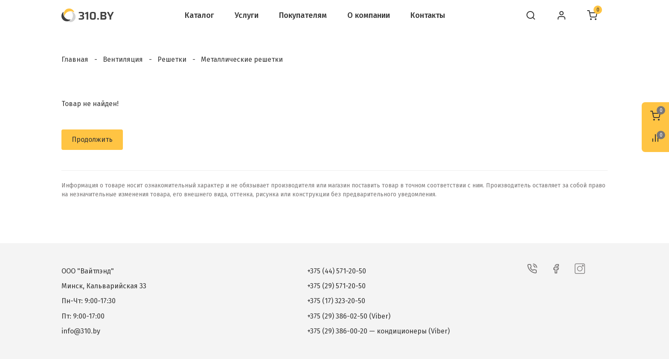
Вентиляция (123, 59)
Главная (74, 59)
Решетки (171, 59)
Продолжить (92, 139)
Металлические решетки (242, 59)
